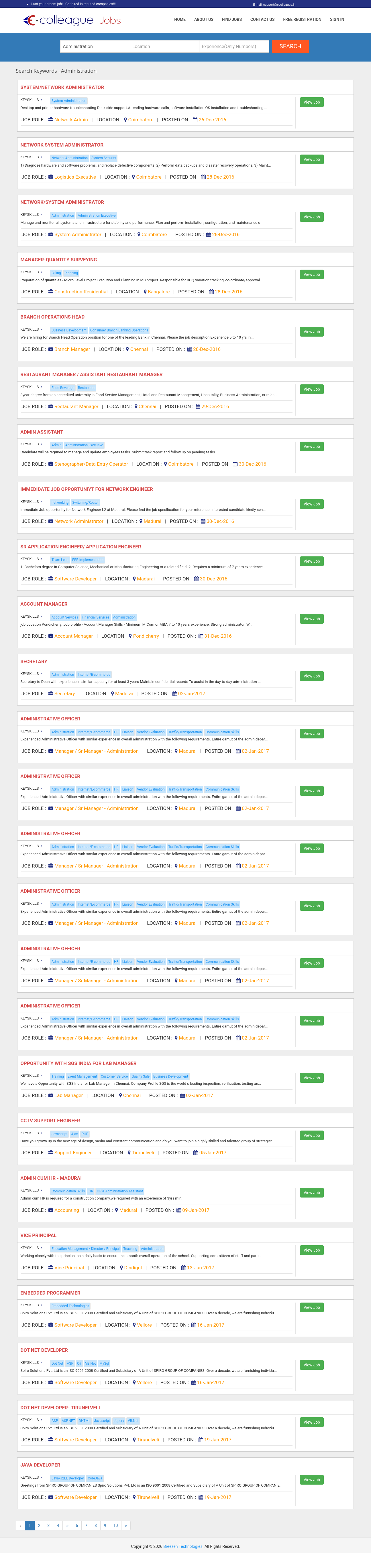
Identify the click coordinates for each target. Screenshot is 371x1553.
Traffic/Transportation (185, 732)
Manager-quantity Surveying (59, 259)
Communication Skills (222, 732)
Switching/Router (85, 503)
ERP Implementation (87, 560)
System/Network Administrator (63, 87)
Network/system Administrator (62, 202)
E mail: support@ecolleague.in (273, 5)
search (290, 46)
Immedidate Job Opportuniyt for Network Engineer (87, 489)
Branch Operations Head (53, 317)
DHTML (84, 1421)
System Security (103, 158)
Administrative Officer (50, 719)
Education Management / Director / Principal (85, 1249)
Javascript (59, 1134)
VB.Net (90, 1364)
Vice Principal (39, 1235)
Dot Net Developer (44, 1350)
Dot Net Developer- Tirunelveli (60, 1407)
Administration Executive (96, 216)
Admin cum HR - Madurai (51, 1178)
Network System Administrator (62, 145)
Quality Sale (140, 1076)
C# (79, 1364)
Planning (71, 273)
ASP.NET (68, 1421)
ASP (70, 1364)
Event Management (82, 1076)
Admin (57, 445)
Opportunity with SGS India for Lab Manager (79, 1063)
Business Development (69, 330)
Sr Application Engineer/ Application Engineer (81, 547)
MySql (104, 1364)
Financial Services (95, 617)
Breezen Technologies (183, 1546)
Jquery (119, 1421)
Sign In (337, 19)
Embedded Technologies (70, 1306)
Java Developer (41, 1465)
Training (58, 1076)
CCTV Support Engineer (50, 1120)
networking (60, 503)
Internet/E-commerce (94, 675)
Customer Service (114, 1076)
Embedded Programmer (51, 1293)
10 (115, 1525)
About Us (203, 19)
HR (116, 732)
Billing (56, 273)
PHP (85, 1134)
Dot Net (57, 1364)
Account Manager (45, 604)
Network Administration (70, 158)
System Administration (69, 101)
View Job (312, 102)
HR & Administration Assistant (120, 1191)
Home (180, 19)
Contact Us (262, 19)
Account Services (65, 617)
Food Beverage (63, 388)
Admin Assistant (43, 432)
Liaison (128, 732)
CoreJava (95, 1478)
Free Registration (302, 19)
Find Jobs (232, 19)
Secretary (34, 661)
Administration (63, 216)
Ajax (74, 1134)
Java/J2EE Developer (68, 1478)
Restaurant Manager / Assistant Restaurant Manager (92, 374)
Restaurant (86, 388)
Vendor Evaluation (150, 732)
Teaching (130, 1249)
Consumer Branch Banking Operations (119, 330)
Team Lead (60, 560)
